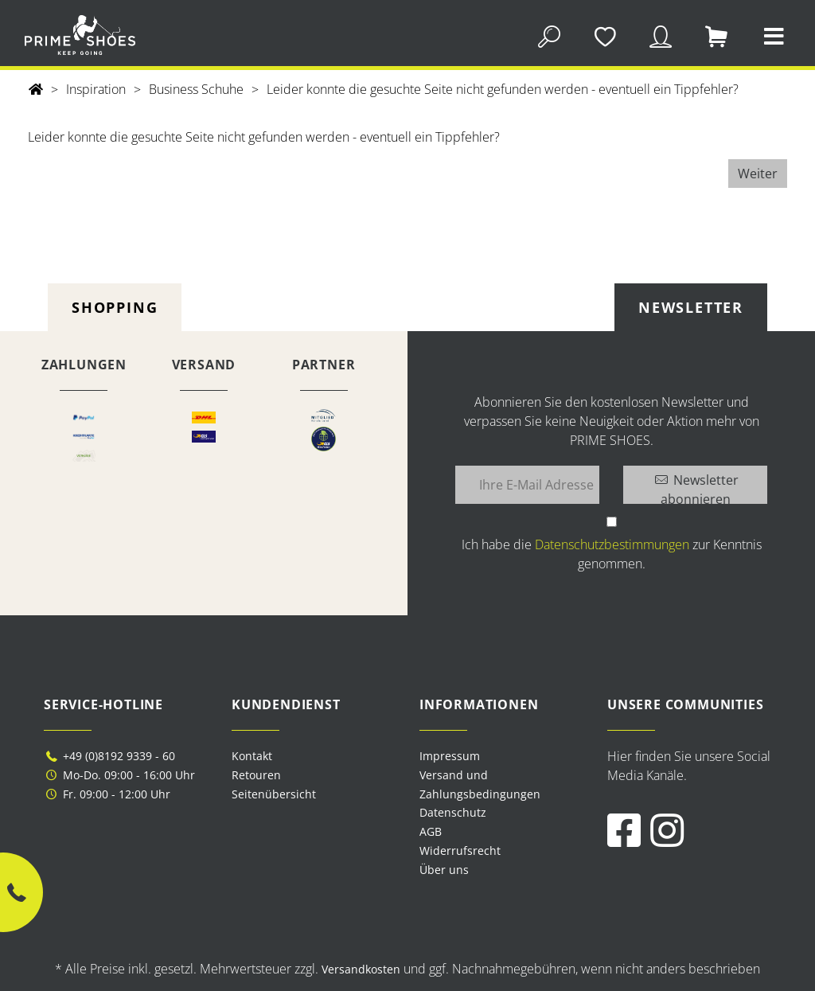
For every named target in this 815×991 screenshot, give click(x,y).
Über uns (444, 869)
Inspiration (96, 89)
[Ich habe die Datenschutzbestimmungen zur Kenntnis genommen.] (611, 522)
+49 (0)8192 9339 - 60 (109, 755)
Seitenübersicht (274, 794)
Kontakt (252, 755)
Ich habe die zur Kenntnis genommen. (612, 554)
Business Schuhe (196, 89)
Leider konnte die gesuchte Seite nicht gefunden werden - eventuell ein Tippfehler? (503, 89)
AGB (430, 831)
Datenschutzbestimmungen (612, 544)
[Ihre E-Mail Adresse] (527, 485)
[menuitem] (501, 756)
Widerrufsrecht (460, 850)
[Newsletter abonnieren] (695, 485)
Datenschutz (452, 812)
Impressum (449, 755)
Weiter (758, 173)
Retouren (256, 774)
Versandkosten (361, 969)
